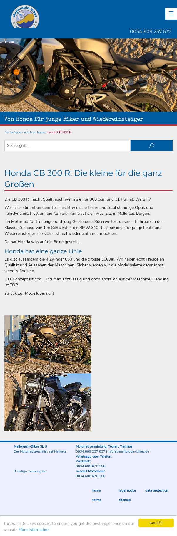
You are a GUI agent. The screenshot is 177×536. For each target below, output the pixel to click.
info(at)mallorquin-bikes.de (128, 451)
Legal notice (127, 490)
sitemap (125, 500)
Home (96, 490)
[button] (171, 14)
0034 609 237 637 (150, 31)
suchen (152, 145)
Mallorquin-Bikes (59, 16)
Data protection (156, 490)
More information (34, 530)
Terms (96, 500)
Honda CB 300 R (59, 132)
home (41, 132)
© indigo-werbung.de (30, 471)
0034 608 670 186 (90, 466)
